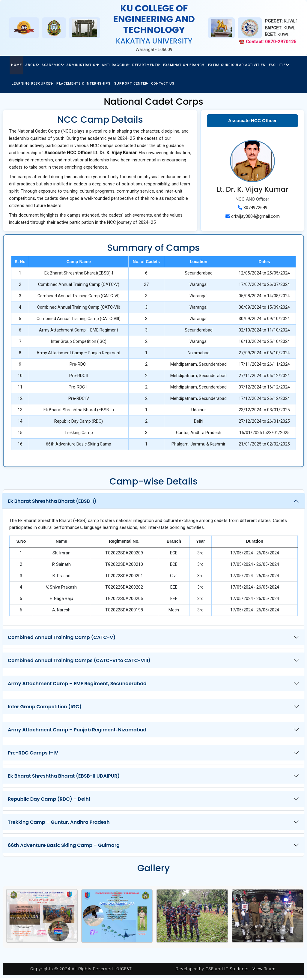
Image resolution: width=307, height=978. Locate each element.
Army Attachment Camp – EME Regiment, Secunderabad (77, 683)
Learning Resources (32, 84)
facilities (278, 65)
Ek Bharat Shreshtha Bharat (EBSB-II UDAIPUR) (64, 775)
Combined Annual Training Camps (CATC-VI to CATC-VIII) (79, 660)
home (16, 65)
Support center (131, 84)
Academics (52, 65)
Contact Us (162, 84)
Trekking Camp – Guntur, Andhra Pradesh (59, 822)
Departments (145, 65)
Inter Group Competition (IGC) (45, 706)
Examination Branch (183, 65)
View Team (263, 968)
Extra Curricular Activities (236, 65)
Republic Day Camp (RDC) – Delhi (49, 799)
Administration (82, 65)
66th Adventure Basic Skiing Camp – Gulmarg (64, 845)
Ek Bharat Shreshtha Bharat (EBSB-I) (52, 501)
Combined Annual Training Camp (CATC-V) (61, 637)
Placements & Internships (83, 84)
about (31, 65)
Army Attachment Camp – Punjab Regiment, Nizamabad (77, 729)
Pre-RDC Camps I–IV (33, 752)
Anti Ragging (115, 65)
